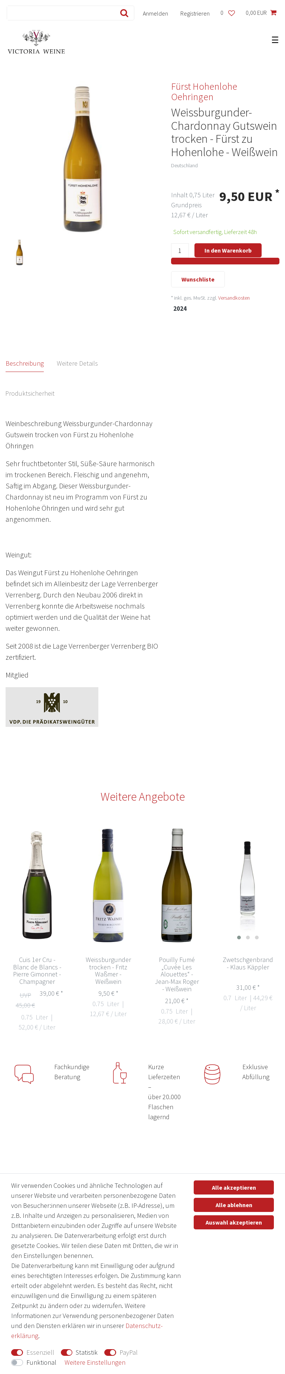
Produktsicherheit (30, 393)
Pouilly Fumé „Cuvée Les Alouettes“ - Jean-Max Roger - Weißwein (177, 974)
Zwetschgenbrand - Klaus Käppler (248, 963)
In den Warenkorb (228, 250)
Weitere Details (77, 363)
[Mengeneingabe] (180, 250)
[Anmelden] (156, 13)
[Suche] (122, 13)
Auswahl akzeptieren (234, 1222)
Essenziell (40, 1352)
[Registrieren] (195, 13)
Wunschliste (197, 279)
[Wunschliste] (227, 13)
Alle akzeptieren (234, 1187)
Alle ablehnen (234, 1205)
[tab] (31, 363)
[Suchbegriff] (59, 13)
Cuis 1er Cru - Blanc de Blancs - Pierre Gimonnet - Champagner (37, 970)
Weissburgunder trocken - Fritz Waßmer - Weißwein (108, 970)
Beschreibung (25, 363)
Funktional (41, 1362)
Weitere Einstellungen (95, 1362)
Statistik (87, 1352)
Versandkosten (234, 297)
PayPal (128, 1352)
